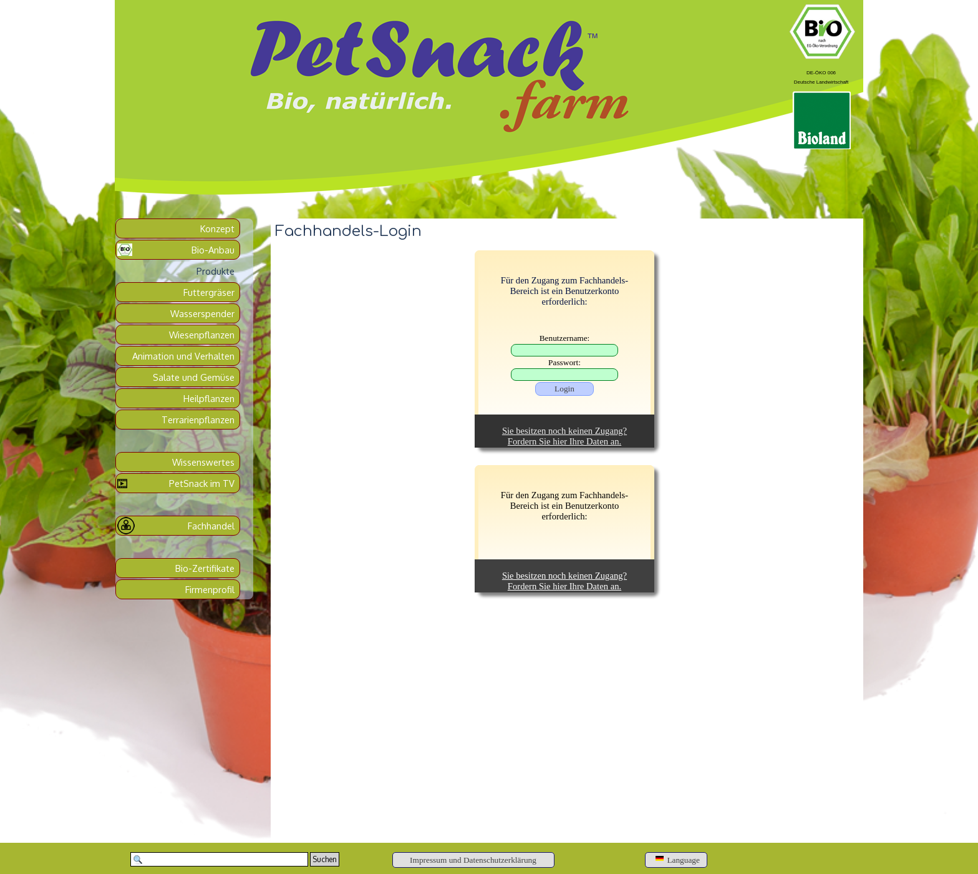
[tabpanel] (821, 75)
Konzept (217, 228)
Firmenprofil (210, 589)
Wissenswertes (203, 462)
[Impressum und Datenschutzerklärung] (473, 860)
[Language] (676, 860)
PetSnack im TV (202, 483)
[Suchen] (219, 859)
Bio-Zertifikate (205, 568)
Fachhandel (211, 525)
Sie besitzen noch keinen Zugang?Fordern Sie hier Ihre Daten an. (564, 436)
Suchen (324, 859)
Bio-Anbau (213, 249)
